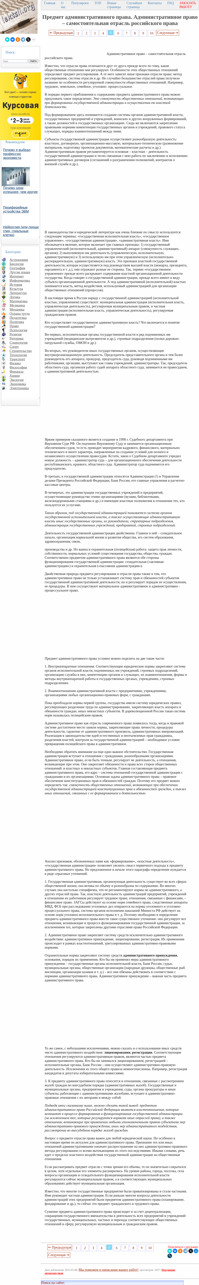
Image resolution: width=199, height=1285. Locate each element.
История (16, 285)
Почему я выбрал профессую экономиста (17, 154)
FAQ (170, 3)
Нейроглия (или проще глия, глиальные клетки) (21, 231)
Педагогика (18, 318)
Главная (49, 3)
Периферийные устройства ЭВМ (16, 209)
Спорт (14, 347)
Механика (17, 309)
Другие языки (20, 272)
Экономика (18, 384)
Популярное (80, 3)
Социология (19, 342)
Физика (15, 363)
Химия (15, 376)
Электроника (19, 388)
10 (151, 33)
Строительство (21, 351)
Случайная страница (134, 5)
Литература (18, 293)
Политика (17, 322)
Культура (16, 289)
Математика (19, 301)
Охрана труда (20, 314)
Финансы (16, 371)
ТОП (97, 3)
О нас (63, 5)
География (17, 268)
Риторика (16, 338)
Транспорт (17, 359)
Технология (18, 355)
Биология (17, 264)
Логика (15, 297)
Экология (16, 380)
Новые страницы (114, 5)
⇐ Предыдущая (61, 33)
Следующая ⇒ (167, 33)
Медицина (17, 305)
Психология (18, 330)
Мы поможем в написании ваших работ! (108, 1270)
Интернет (17, 276)
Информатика (20, 280)
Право (14, 326)
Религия (16, 334)
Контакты (155, 3)
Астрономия (19, 260)
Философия (18, 367)
